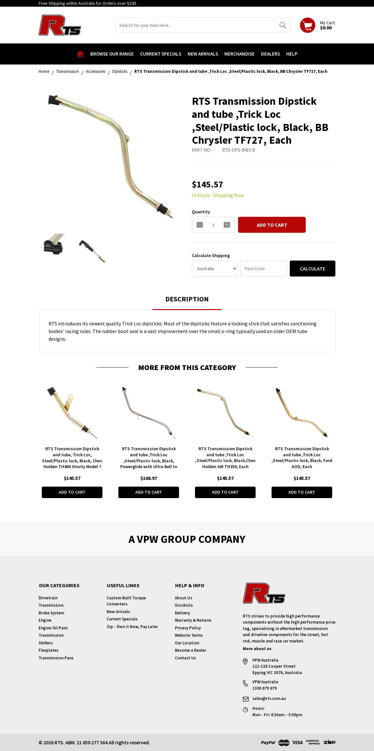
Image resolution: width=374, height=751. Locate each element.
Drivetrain (48, 598)
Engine (45, 620)
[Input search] (195, 25)
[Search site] (282, 25)
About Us (183, 598)
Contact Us (185, 658)
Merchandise (239, 54)
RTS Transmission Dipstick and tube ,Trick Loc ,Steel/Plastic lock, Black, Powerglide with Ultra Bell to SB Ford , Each (148, 461)
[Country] (214, 269)
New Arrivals (203, 54)
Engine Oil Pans (53, 628)
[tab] (187, 302)
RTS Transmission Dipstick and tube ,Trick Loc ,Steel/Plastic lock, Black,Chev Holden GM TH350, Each (225, 458)
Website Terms (189, 635)
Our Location (187, 643)
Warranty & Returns (193, 620)
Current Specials (160, 54)
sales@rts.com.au (269, 698)
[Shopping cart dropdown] (317, 25)
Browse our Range (112, 54)
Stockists (184, 605)
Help (291, 54)
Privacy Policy (188, 628)
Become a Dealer (190, 650)
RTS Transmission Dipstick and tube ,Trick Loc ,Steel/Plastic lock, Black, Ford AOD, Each (302, 458)
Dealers (270, 54)
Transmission (51, 605)
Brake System (51, 613)
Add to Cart (272, 225)
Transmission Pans (56, 658)
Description (187, 298)
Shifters (46, 643)
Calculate (312, 268)
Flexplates (48, 650)
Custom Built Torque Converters (126, 601)
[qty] (213, 225)
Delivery (182, 613)
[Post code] (263, 269)
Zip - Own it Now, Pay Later (132, 626)
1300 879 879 (264, 688)
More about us (257, 648)
